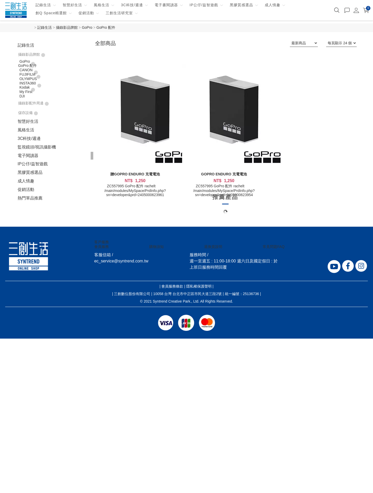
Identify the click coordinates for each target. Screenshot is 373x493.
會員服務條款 (172, 286)
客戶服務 (101, 242)
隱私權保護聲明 (199, 286)
